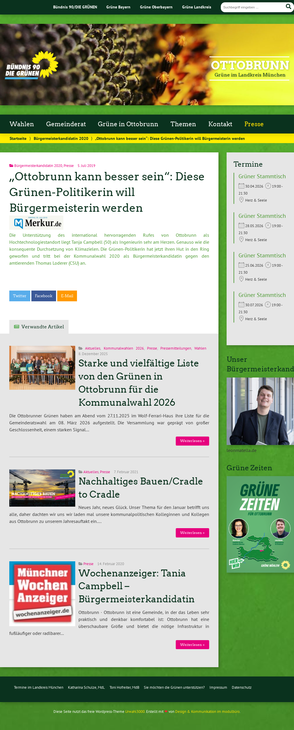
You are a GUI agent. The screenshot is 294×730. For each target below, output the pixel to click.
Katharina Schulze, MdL (86, 687)
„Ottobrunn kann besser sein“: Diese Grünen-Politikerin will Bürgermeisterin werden (107, 192)
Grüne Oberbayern (156, 7)
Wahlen (22, 124)
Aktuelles (92, 348)
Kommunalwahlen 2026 (124, 348)
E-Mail (67, 296)
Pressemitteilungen (175, 348)
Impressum (218, 687)
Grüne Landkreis (196, 7)
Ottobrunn (250, 65)
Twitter (19, 296)
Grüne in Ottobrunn (128, 124)
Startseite (18, 138)
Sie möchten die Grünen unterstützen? (174, 687)
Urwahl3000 (135, 711)
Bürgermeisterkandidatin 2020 (61, 138)
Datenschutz (242, 687)
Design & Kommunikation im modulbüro (207, 711)
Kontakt (220, 124)
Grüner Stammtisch (262, 176)
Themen (183, 124)
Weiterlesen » (192, 441)
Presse (254, 124)
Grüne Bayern (118, 7)
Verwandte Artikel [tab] (42, 327)
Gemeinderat (66, 124)
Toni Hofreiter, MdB (124, 687)
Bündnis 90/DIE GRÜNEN (75, 7)
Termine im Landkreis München (38, 687)
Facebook (43, 296)
